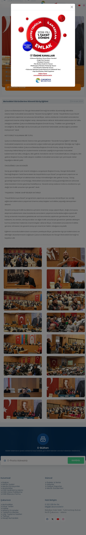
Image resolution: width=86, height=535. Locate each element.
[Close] (72, 7)
